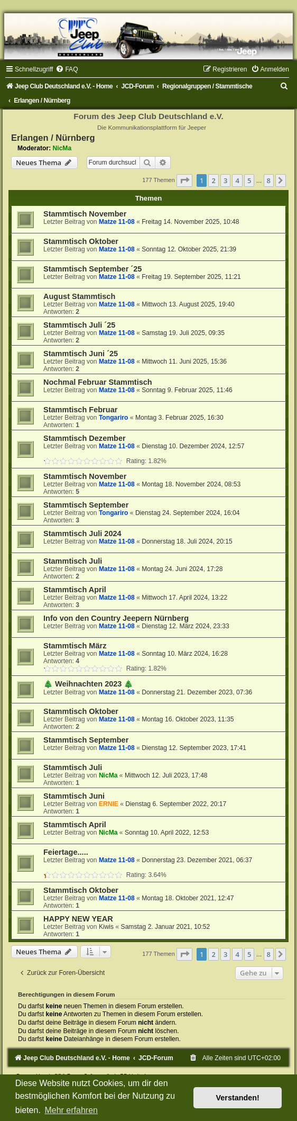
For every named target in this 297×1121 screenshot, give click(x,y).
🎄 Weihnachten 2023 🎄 (88, 684)
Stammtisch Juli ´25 (79, 325)
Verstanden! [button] (237, 1097)
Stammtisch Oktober (80, 241)
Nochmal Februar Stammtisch (97, 382)
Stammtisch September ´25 (92, 269)
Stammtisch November (84, 214)
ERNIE (108, 804)
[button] (184, 180)
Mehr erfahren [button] (71, 1110)
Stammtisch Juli (72, 561)
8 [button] (269, 180)
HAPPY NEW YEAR (78, 919)
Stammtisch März (74, 645)
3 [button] (225, 180)
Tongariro (113, 417)
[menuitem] (66, 69)
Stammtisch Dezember (84, 438)
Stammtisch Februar (80, 409)
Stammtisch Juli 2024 (82, 533)
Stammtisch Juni (74, 796)
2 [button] (213, 180)
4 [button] (237, 180)
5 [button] (249, 180)
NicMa (62, 148)
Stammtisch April (74, 589)
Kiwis (106, 926)
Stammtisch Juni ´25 (80, 353)
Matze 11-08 (117, 221)
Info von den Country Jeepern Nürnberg (116, 618)
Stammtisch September (85, 505)
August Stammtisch (79, 296)
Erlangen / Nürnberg (53, 137)
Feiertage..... (65, 852)
